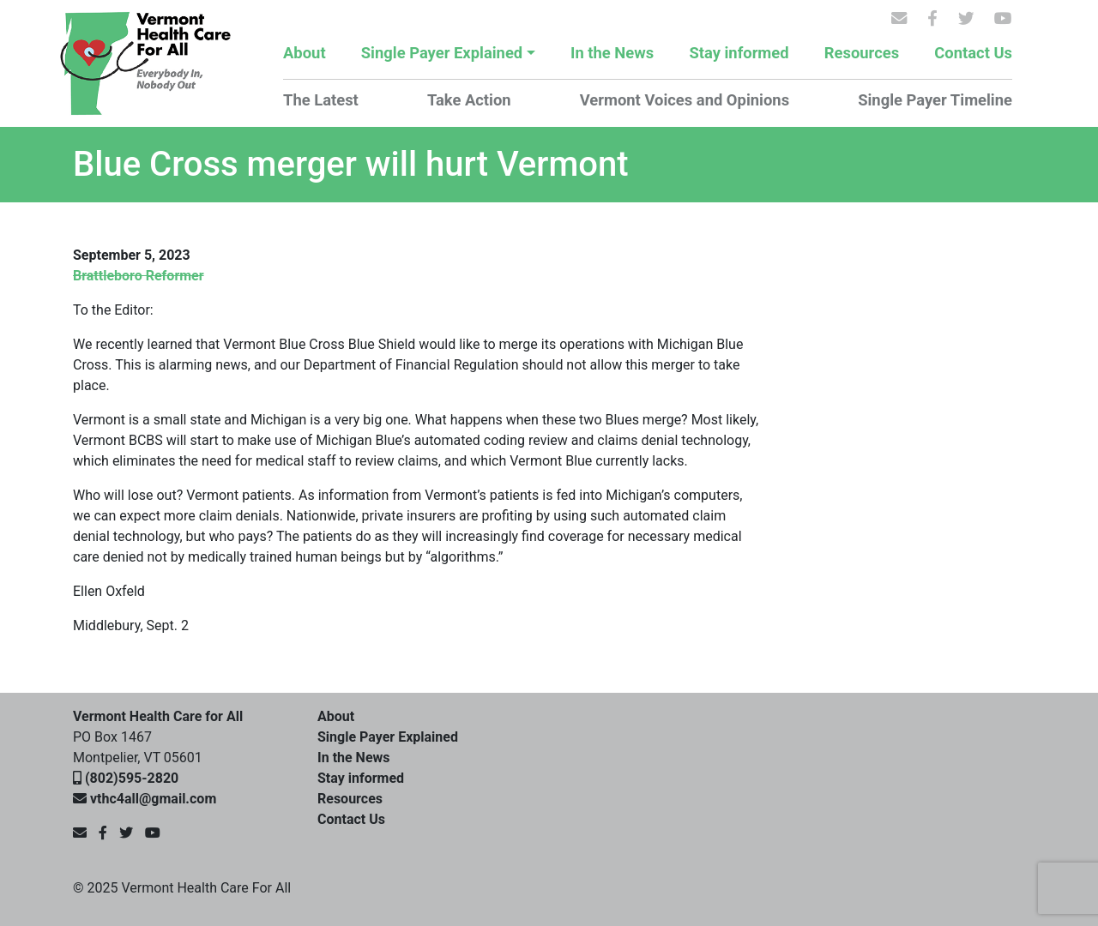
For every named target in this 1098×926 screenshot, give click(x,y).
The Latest (321, 100)
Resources (861, 53)
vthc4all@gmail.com (153, 799)
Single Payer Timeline (935, 100)
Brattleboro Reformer (138, 276)
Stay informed (738, 53)
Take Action (469, 100)
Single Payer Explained (441, 53)
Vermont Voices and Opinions (684, 100)
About (304, 53)
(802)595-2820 (131, 778)
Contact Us (973, 53)
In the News (612, 53)
